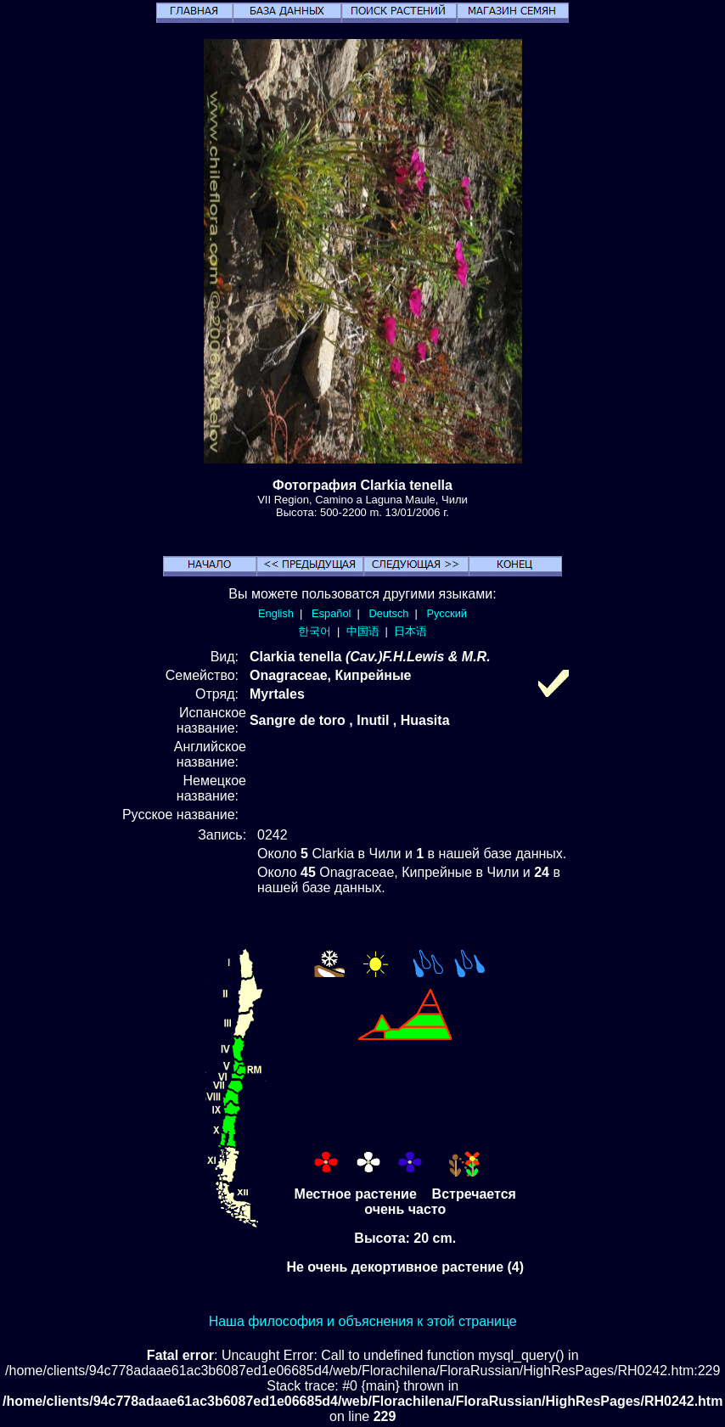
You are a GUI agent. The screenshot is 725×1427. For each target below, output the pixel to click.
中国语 (362, 631)
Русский (447, 613)
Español (331, 613)
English (276, 613)
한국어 (314, 631)
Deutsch (388, 613)
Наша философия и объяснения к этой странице (363, 1321)
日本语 (410, 631)
